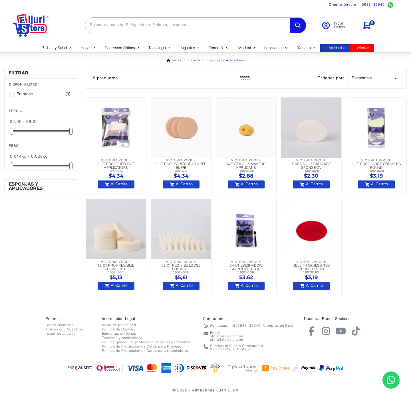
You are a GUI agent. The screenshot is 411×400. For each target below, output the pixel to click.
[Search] (298, 25)
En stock (43, 94)
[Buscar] (187, 25)
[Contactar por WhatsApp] (391, 380)
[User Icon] (338, 25)
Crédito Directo (342, 4)
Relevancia (375, 78)
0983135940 (378, 4)
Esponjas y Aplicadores (26, 186)
